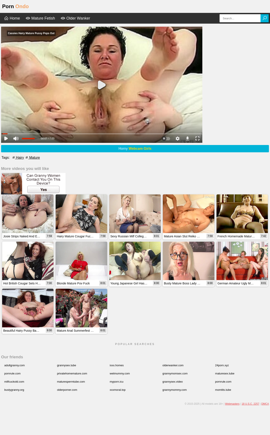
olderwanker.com (172, 365)
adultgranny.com (14, 365)
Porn (15, 6)
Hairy (18, 157)
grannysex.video (172, 381)
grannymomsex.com (175, 373)
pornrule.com (12, 373)
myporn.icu (117, 381)
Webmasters (232, 403)
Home (12, 18)
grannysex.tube (66, 365)
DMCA (265, 403)
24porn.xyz (222, 365)
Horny (135, 148)
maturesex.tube (225, 373)
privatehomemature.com (72, 373)
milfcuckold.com (14, 381)
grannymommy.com (174, 389)
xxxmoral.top (118, 389)
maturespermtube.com (71, 381)
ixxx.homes (117, 365)
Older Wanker (75, 18)
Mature (32, 157)
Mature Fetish (40, 18)
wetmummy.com (120, 373)
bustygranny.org (14, 389)
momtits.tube (223, 389)
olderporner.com (67, 389)
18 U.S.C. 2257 (250, 403)
